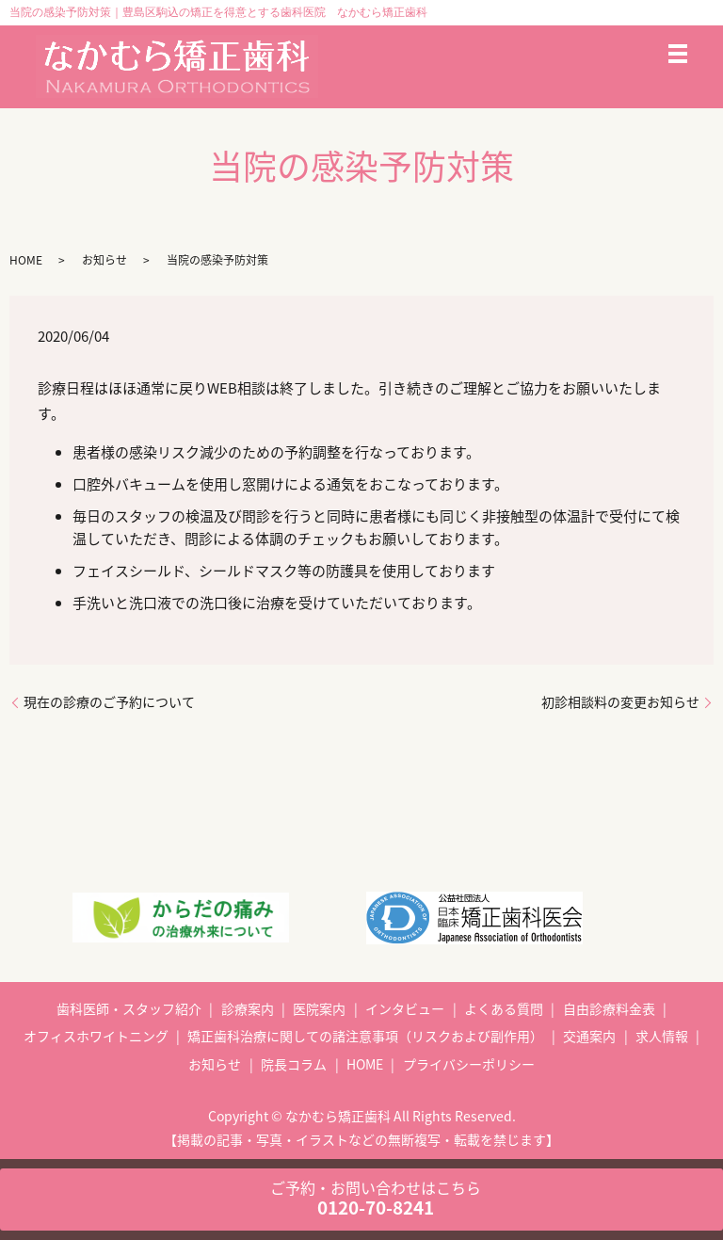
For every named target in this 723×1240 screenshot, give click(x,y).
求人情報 (661, 1035)
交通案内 (589, 1035)
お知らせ (104, 259)
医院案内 (319, 1008)
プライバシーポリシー (469, 1064)
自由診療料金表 (609, 1008)
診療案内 (247, 1008)
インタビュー (404, 1008)
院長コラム (294, 1064)
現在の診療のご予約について (109, 702)
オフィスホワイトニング (96, 1035)
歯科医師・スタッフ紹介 (128, 1008)
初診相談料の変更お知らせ (620, 702)
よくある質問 (503, 1008)
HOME (25, 259)
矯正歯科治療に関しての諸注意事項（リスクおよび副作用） (365, 1035)
